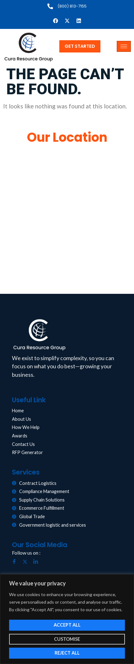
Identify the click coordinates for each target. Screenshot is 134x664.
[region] (67, 619)
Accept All (67, 625)
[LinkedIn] (38, 562)
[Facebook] (16, 562)
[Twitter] (27, 562)
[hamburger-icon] (124, 46)
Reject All (67, 653)
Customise (67, 639)
